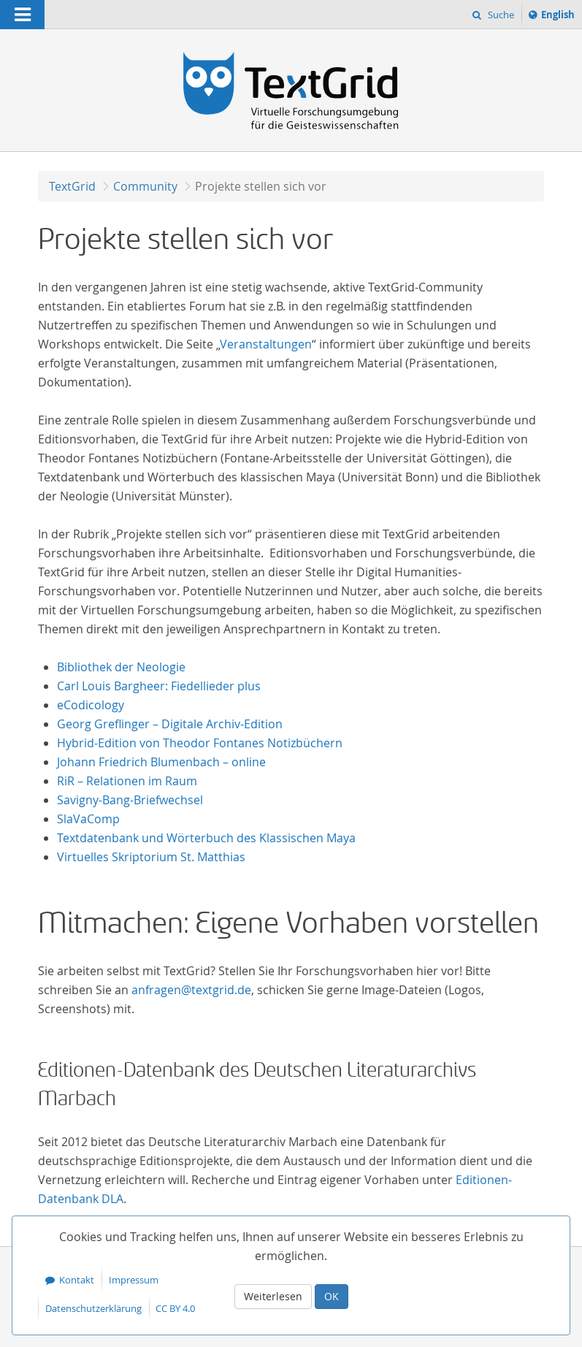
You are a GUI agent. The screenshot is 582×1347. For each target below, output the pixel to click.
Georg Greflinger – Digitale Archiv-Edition (170, 724)
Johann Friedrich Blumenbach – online (161, 762)
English (560, 16)
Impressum (133, 1279)
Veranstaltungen (266, 344)
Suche (500, 14)
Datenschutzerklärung (93, 1308)
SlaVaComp (88, 819)
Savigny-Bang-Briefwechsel (130, 800)
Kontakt (76, 1279)
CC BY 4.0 (175, 1308)
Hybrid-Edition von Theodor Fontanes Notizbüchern (199, 743)
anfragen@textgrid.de (191, 990)
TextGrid (72, 186)
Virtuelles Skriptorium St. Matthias (151, 857)
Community (145, 186)
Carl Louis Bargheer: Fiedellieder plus (159, 686)
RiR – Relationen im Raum (127, 781)
